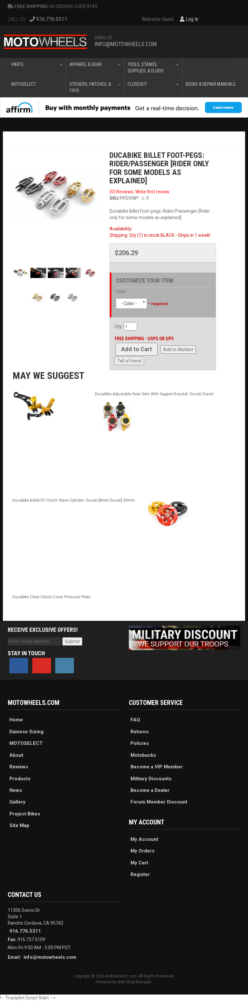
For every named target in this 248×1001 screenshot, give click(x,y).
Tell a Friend (129, 360)
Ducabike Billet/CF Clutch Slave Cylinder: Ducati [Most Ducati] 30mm (74, 500)
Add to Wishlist (178, 349)
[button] (37, 67)
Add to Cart (136, 349)
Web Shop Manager (134, 982)
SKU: (114, 198)
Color (121, 291)
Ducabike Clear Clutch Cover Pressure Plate (51, 597)
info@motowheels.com (126, 44)
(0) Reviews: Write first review (139, 191)
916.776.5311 (25, 931)
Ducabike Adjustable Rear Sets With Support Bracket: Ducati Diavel (154, 394)
